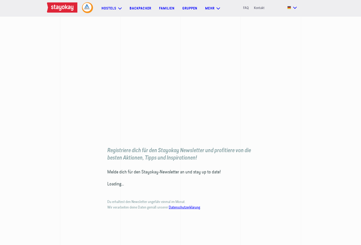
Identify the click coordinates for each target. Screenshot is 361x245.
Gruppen (190, 8)
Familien (167, 8)
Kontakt (259, 7)
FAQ (246, 7)
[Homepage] (62, 8)
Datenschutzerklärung (184, 207)
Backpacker (140, 8)
